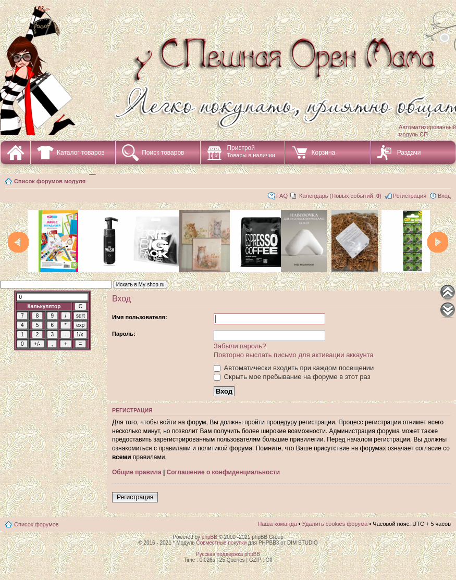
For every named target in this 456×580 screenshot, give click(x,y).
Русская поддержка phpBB (228, 554)
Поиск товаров (163, 152)
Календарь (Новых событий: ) (340, 196)
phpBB (209, 537)
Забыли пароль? (240, 346)
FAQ (282, 196)
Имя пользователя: (139, 317)
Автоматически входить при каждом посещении (294, 368)
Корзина (323, 152)
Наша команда (277, 524)
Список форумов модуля (49, 181)
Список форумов (36, 524)
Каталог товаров (81, 152)
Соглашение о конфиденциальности (223, 472)
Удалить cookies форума (335, 524)
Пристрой (251, 151)
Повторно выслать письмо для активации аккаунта (294, 355)
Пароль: (123, 334)
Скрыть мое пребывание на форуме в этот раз (292, 377)
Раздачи (409, 152)
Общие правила (137, 472)
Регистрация (409, 196)
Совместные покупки (221, 543)
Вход (444, 196)
